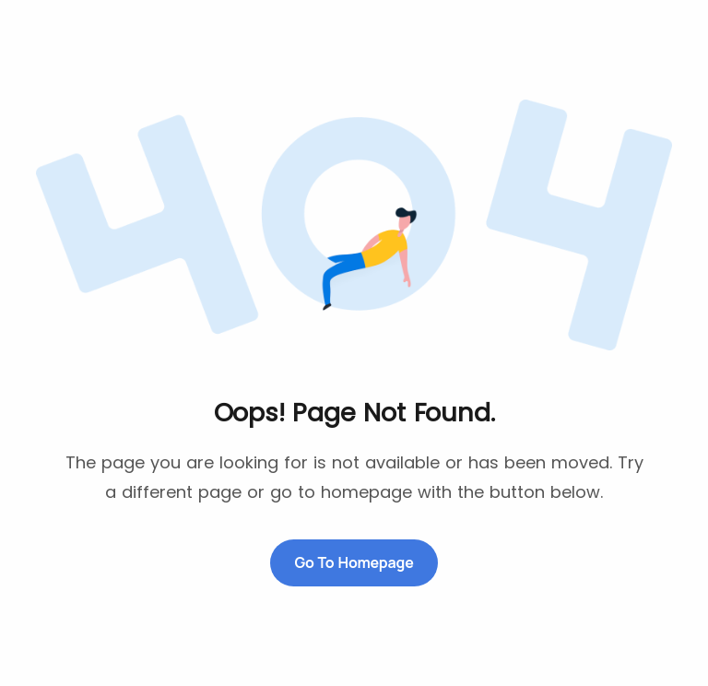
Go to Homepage (353, 562)
